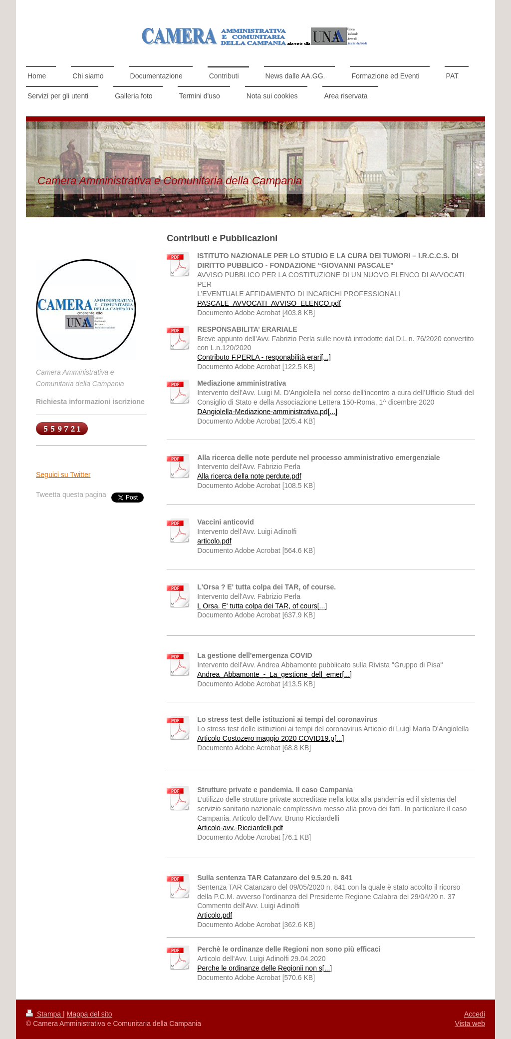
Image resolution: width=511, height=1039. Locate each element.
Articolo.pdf (214, 915)
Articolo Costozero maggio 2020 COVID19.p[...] (270, 738)
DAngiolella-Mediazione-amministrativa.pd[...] (267, 412)
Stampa (44, 1014)
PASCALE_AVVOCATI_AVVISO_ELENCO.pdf (269, 303)
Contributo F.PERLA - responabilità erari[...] (264, 357)
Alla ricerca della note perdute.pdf (249, 476)
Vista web (470, 1024)
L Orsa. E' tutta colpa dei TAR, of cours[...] (262, 606)
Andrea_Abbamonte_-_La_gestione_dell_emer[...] (274, 674)
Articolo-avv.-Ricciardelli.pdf (240, 828)
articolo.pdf (214, 541)
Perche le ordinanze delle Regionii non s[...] (264, 968)
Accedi (474, 1014)
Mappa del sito (89, 1014)
